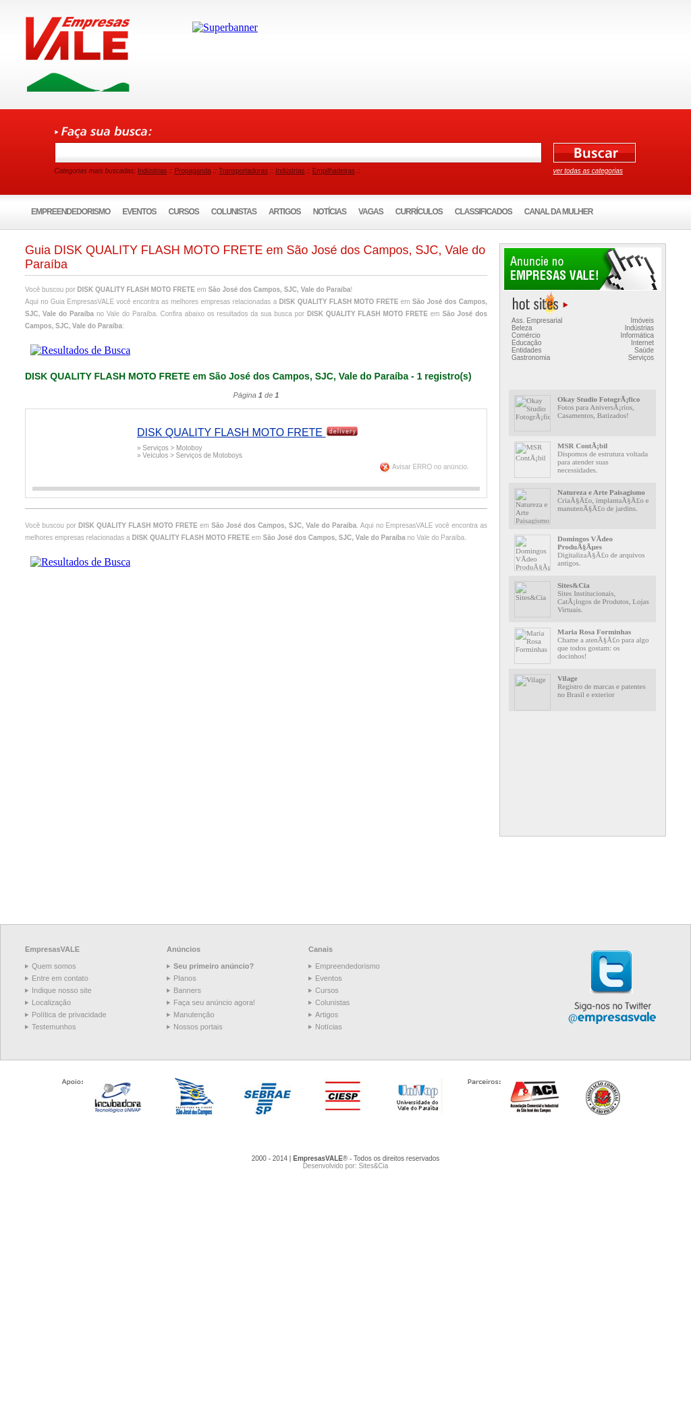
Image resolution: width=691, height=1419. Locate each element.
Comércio (526, 335)
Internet (642, 342)
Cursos (184, 211)
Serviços (641, 357)
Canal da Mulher (558, 211)
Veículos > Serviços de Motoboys (192, 455)
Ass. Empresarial (537, 320)
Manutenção (194, 1014)
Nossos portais (198, 1027)
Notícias (329, 211)
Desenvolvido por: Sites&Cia (346, 1166)
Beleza (522, 328)
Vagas (370, 211)
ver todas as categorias (588, 171)
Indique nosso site (62, 990)
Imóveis (642, 320)
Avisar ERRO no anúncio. (430, 467)
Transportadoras (243, 171)
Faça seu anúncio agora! (214, 1002)
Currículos (419, 211)
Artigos (285, 211)
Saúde (644, 350)
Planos (184, 978)
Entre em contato (60, 978)
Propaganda (192, 171)
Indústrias (152, 171)
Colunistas (233, 211)
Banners (187, 990)
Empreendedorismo (70, 211)
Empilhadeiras (333, 171)
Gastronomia (531, 357)
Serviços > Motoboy (172, 448)
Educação (526, 342)
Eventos (139, 211)
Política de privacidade (69, 1014)
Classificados (483, 211)
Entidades (526, 350)
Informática (637, 335)
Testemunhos (54, 1027)
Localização (51, 1002)
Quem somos (54, 966)
